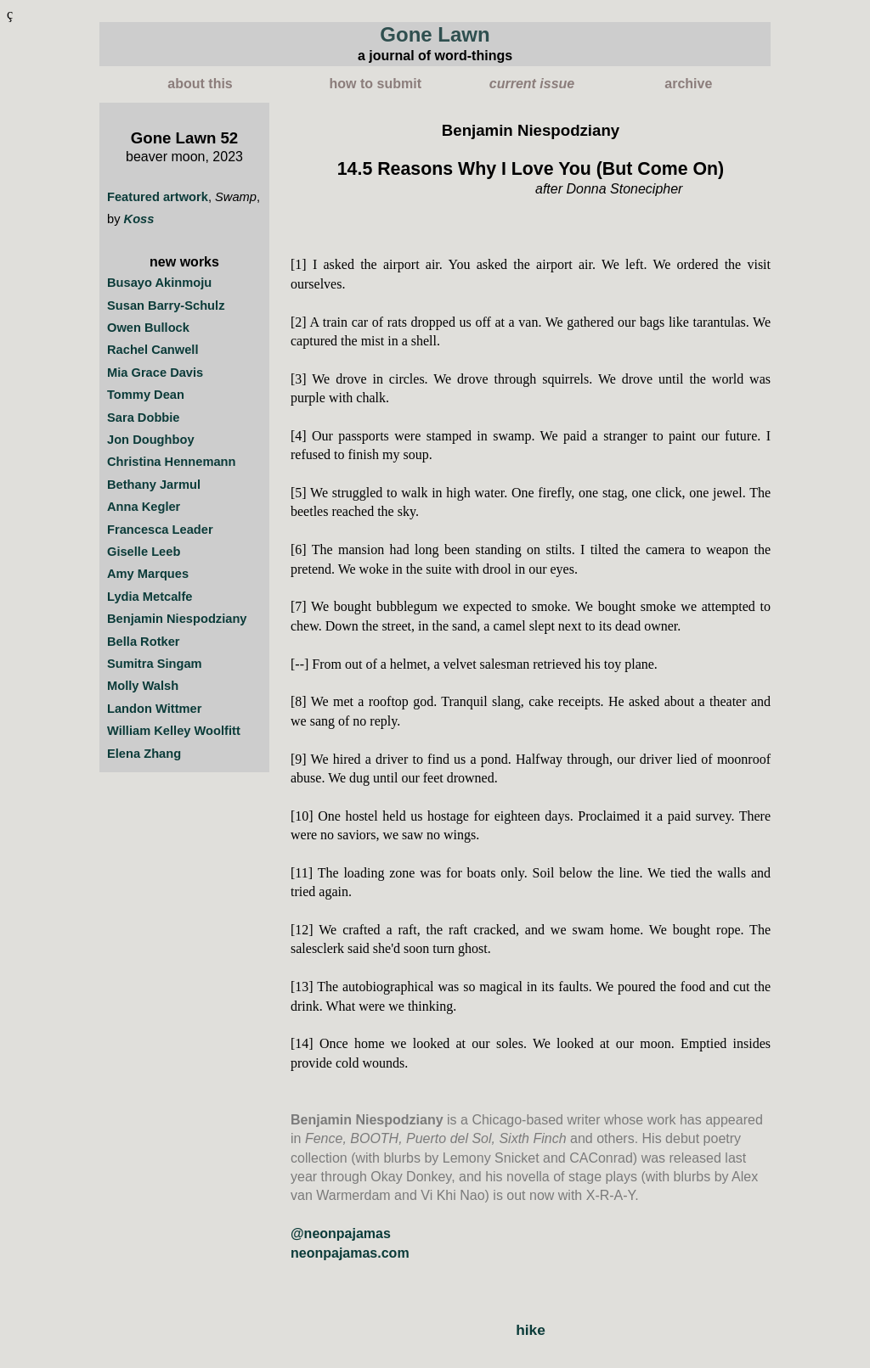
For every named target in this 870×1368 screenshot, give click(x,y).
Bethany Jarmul (154, 484)
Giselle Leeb (143, 551)
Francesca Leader (160, 529)
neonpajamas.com (350, 1253)
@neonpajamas (341, 1233)
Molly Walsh (142, 685)
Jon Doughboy (151, 439)
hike (530, 1329)
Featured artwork (157, 197)
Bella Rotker (143, 641)
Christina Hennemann (171, 461)
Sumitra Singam (154, 663)
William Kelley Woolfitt (173, 730)
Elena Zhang (144, 753)
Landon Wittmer (154, 708)
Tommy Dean (145, 394)
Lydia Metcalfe (149, 596)
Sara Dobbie (143, 417)
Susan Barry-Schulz (165, 305)
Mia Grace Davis (155, 372)
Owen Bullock (148, 327)
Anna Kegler (143, 506)
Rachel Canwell (153, 349)
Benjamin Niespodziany (177, 618)
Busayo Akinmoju (159, 282)
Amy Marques (148, 573)
